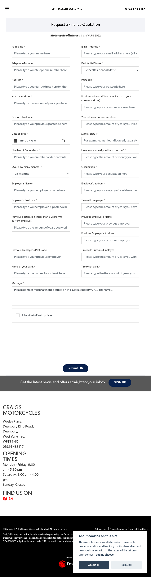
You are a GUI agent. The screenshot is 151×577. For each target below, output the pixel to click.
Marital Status (90, 134)
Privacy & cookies (118, 529)
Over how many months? (27, 167)
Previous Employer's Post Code (29, 250)
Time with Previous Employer (97, 250)
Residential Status (92, 63)
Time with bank (90, 266)
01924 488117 (135, 9)
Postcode (87, 80)
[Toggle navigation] (7, 9)
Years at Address (22, 96)
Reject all (126, 564)
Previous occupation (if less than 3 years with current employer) (37, 219)
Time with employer (93, 200)
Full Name (18, 46)
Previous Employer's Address (97, 233)
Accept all (93, 564)
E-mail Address (90, 46)
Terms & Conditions (138, 529)
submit (75, 368)
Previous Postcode (22, 117)
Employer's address (93, 183)
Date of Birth (20, 134)
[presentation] (76, 341)
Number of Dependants (26, 150)
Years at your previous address (98, 117)
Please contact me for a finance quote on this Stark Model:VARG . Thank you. (75, 295)
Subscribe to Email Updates (34, 315)
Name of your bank (23, 266)
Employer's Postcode (24, 200)
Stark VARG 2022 (76, 35)
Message (18, 283)
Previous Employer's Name (96, 217)
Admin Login (101, 529)
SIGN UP (121, 382)
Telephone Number (22, 63)
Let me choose (105, 554)
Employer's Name (22, 183)
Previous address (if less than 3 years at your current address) (106, 98)
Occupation (89, 167)
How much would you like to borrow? (104, 150)
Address (17, 80)
